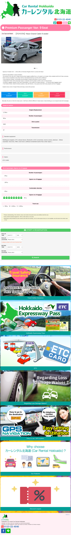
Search (35, 257)
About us (67, 514)
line (70, 23)
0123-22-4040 (64, 19)
